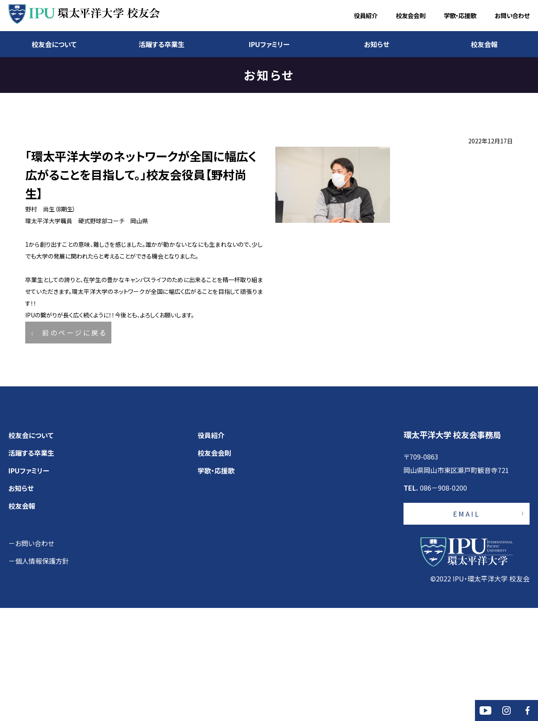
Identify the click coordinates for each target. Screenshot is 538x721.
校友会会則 (410, 15)
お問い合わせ (512, 15)
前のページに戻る (74, 433)
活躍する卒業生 (162, 44)
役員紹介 (365, 15)
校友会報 (484, 44)
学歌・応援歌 (460, 15)
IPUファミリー (269, 44)
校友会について (54, 44)
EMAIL (466, 627)
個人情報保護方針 (42, 674)
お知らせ (376, 44)
